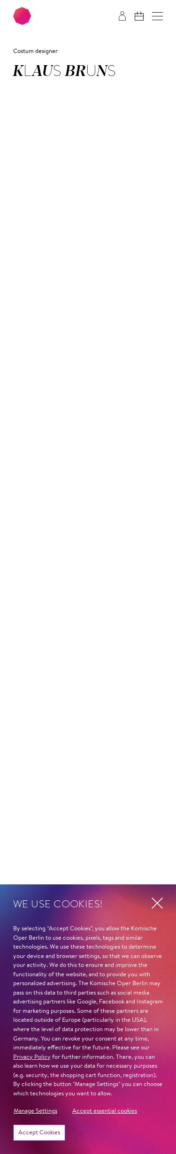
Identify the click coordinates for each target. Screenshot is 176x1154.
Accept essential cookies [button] (104, 1111)
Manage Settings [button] (35, 1111)
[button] (157, 16)
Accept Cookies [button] (39, 1133)
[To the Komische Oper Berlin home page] (22, 16)
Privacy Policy (32, 1057)
